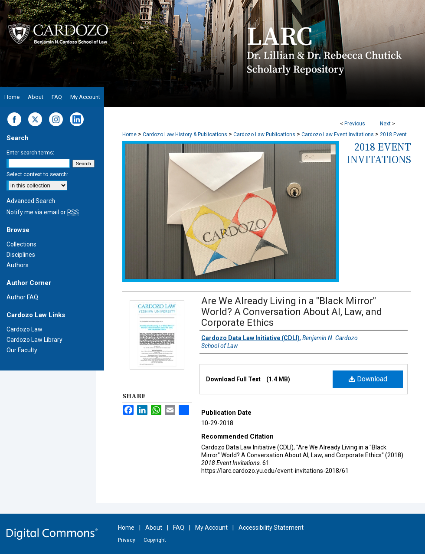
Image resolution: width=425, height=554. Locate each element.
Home (129, 134)
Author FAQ (22, 297)
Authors (18, 265)
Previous (354, 124)
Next (385, 124)
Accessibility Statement (271, 527)
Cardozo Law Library (34, 339)
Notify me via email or (43, 212)
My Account (211, 527)
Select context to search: (37, 174)
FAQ (178, 527)
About (153, 527)
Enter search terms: (30, 152)
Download (368, 379)
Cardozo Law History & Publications (185, 134)
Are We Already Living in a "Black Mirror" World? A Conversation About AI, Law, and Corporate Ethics (291, 311)
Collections (21, 244)
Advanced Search (31, 200)
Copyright (155, 540)
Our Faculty (22, 350)
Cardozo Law (24, 329)
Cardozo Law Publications (264, 134)
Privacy (126, 540)
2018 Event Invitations (379, 153)
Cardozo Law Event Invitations (337, 134)
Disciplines (21, 254)
